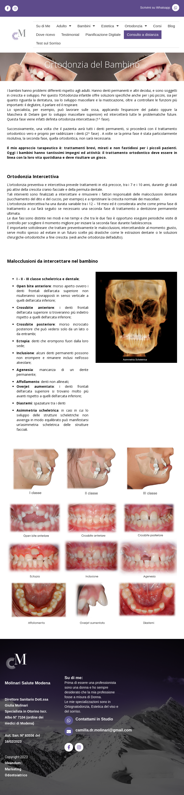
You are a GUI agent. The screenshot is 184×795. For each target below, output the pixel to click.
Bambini (86, 26)
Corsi (157, 26)
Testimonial (70, 35)
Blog (171, 26)
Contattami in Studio (94, 719)
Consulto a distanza (143, 35)
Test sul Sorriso (48, 43)
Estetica (109, 26)
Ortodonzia (136, 26)
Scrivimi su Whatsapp (155, 7)
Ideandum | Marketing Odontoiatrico (16, 769)
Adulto (64, 26)
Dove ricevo (45, 35)
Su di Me (43, 26)
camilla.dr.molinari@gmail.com (103, 730)
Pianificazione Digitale (103, 35)
